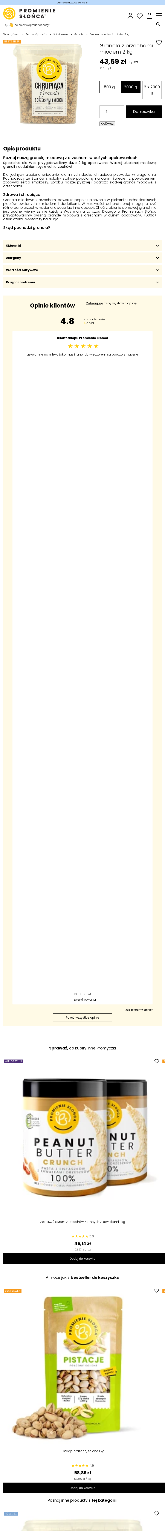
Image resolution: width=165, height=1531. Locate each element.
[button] (149, 16)
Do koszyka (144, 111)
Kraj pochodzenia (82, 282)
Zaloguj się (94, 303)
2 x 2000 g (152, 89)
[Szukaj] (79, 24)
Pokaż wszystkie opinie (82, 1017)
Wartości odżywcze (82, 270)
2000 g (130, 87)
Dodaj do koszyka (82, 1258)
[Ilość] (111, 111)
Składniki (82, 245)
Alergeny (82, 258)
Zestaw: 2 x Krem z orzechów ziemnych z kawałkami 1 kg (82, 1222)
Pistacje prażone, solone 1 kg (82, 1451)
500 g (109, 87)
